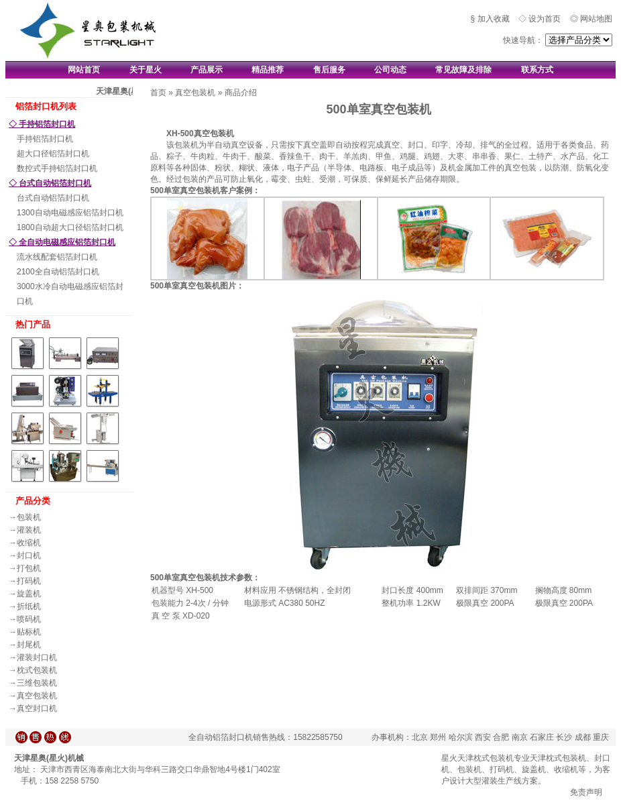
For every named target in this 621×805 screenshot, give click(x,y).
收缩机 (29, 542)
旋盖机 (29, 593)
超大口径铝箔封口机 (53, 153)
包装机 (29, 517)
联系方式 (537, 69)
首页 (158, 92)
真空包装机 (37, 695)
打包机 (29, 568)
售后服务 (329, 69)
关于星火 (145, 69)
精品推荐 (267, 69)
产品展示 (206, 69)
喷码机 (29, 619)
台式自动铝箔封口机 (53, 198)
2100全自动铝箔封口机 (58, 271)
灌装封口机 (37, 657)
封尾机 (29, 644)
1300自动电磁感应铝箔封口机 (70, 212)
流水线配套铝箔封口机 (57, 257)
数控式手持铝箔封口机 (57, 168)
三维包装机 (37, 683)
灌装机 (29, 530)
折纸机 (29, 606)
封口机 (29, 555)
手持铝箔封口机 (45, 139)
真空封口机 (37, 708)
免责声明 (586, 792)
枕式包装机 (37, 670)
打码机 (29, 581)
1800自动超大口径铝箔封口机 (70, 227)
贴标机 (29, 632)
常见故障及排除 (463, 69)
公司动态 (390, 69)
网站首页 (84, 69)
